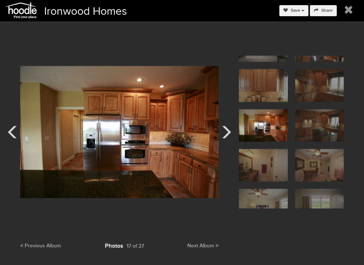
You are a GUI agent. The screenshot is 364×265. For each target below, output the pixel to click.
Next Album (203, 246)
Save (293, 10)
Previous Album (40, 246)
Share (323, 10)
